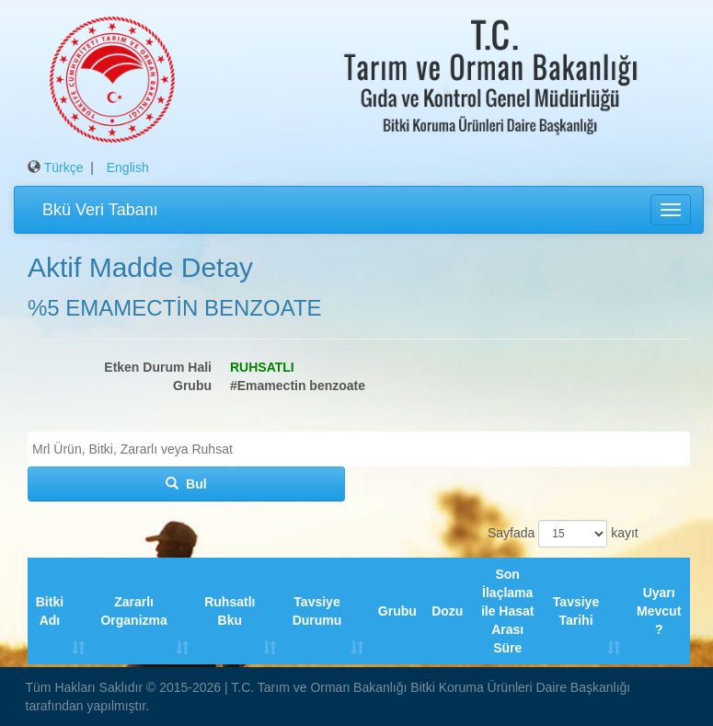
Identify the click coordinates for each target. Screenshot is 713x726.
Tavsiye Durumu (317, 611)
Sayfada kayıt (560, 533)
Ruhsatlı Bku (229, 611)
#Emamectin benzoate (297, 385)
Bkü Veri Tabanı (100, 210)
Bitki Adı (49, 611)
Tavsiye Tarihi (576, 611)
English (128, 167)
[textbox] (363, 449)
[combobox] (359, 449)
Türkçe (64, 167)
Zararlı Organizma (133, 611)
